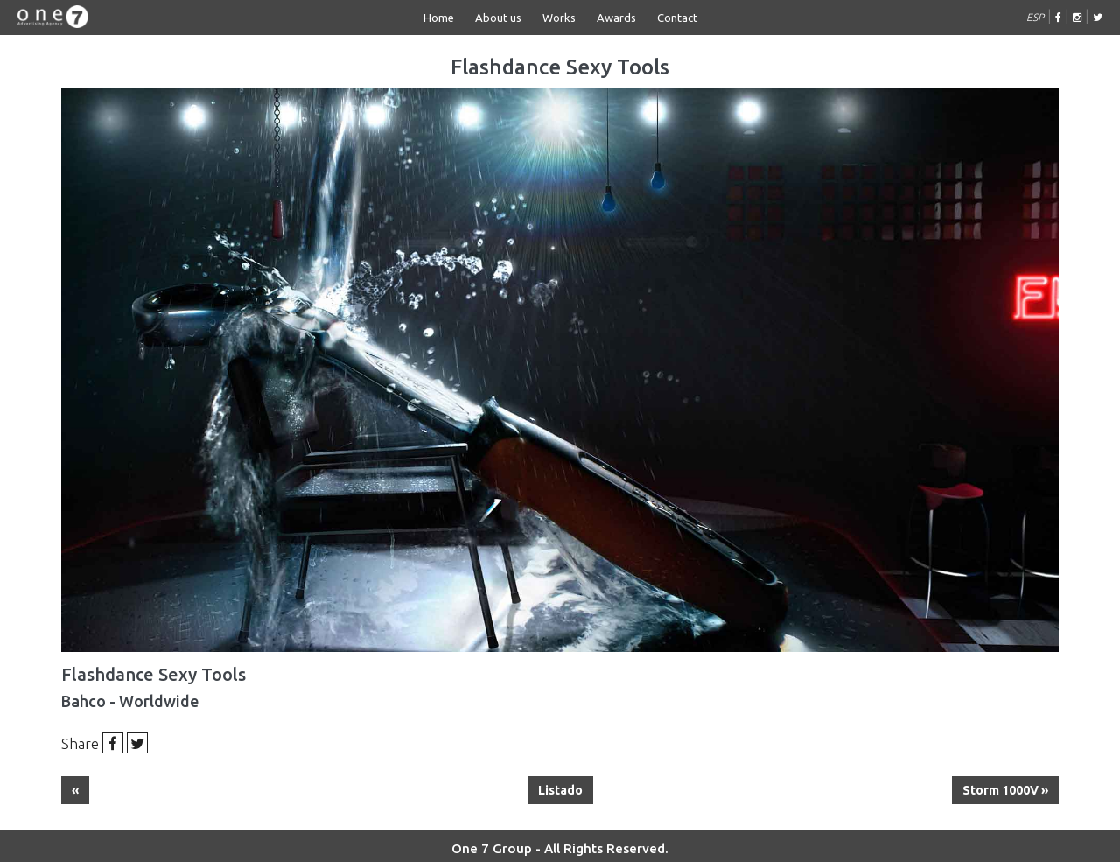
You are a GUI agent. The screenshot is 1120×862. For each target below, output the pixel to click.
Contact (677, 17)
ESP (1035, 17)
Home (439, 17)
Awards (616, 17)
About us (498, 17)
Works (559, 17)
